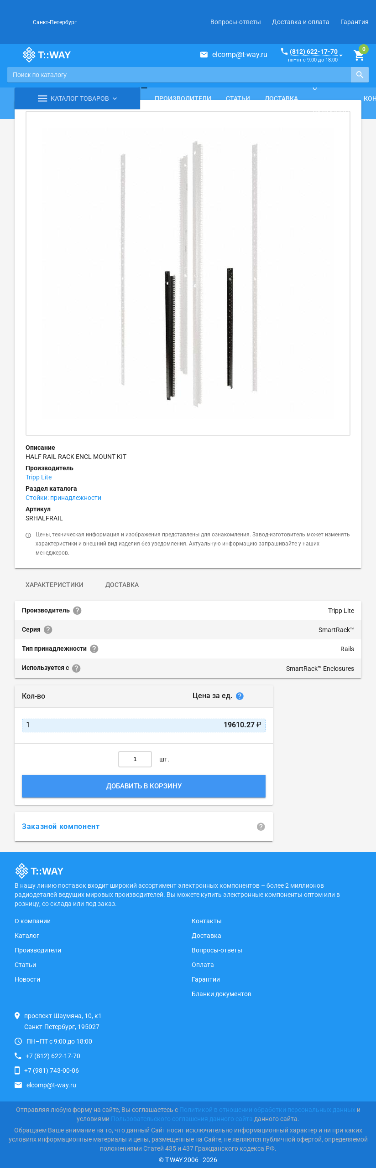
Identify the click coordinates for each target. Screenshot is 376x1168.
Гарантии (206, 979)
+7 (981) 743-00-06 (51, 1070)
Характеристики (55, 584)
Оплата (203, 964)
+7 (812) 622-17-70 (53, 1056)
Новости (27, 979)
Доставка (281, 98)
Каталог (27, 935)
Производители (183, 98)
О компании (331, 98)
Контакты (207, 921)
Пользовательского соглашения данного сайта (182, 1118)
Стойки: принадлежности (63, 497)
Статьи (238, 98)
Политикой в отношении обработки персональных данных (267, 1109)
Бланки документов (221, 994)
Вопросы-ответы (235, 22)
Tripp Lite (39, 477)
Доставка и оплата (300, 22)
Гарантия (354, 22)
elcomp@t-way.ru (239, 54)
